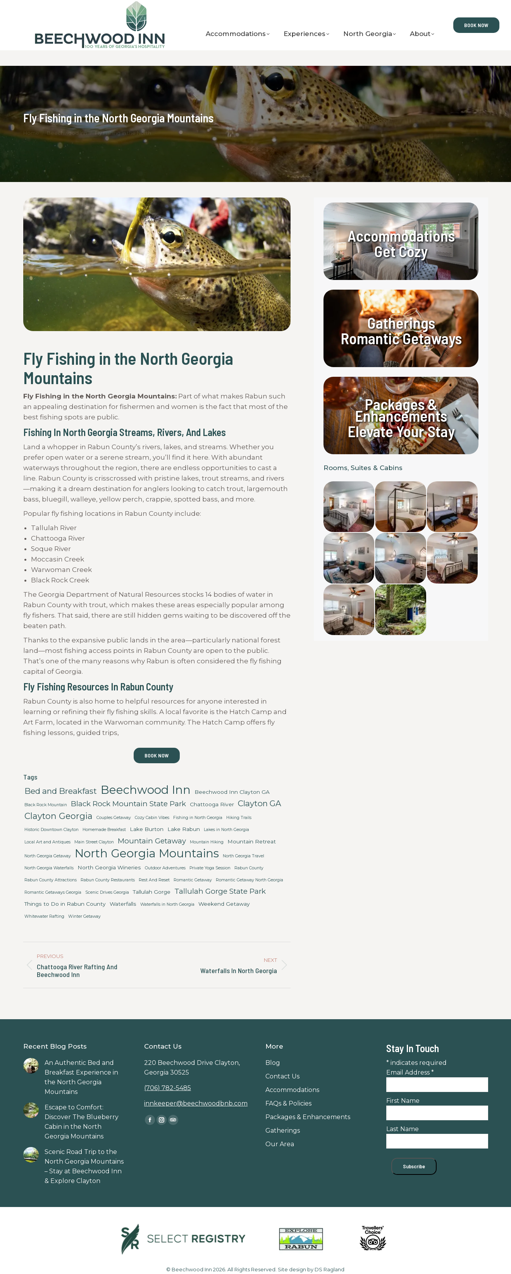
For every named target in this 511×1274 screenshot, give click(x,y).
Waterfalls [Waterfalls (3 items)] (123, 904)
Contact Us (25, 8)
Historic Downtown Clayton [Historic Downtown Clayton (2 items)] (51, 829)
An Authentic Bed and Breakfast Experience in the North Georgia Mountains (81, 1077)
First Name (403, 1100)
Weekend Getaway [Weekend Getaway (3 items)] (224, 904)
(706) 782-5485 (167, 1088)
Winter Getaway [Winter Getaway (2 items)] (84, 916)
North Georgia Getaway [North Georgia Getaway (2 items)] (47, 855)
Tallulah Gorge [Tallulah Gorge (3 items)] (151, 892)
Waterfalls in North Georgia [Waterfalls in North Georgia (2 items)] (167, 904)
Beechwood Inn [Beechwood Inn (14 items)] (146, 790)
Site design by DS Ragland (311, 1269)
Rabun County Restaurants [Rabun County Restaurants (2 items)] (108, 880)
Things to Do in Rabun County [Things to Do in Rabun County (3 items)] (65, 904)
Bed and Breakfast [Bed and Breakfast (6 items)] (60, 791)
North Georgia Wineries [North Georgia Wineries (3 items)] (109, 867)
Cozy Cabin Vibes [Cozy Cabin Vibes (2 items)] (152, 817)
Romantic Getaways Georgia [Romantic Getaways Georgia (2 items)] (52, 892)
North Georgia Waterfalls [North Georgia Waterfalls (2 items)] (49, 868)
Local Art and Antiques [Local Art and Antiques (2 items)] (47, 842)
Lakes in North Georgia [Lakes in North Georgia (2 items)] (226, 829)
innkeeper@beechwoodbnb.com (196, 1103)
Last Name (402, 1129)
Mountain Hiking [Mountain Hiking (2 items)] (207, 842)
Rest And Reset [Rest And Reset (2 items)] (154, 880)
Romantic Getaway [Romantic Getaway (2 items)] (193, 880)
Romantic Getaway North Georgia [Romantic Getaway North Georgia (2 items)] (249, 880)
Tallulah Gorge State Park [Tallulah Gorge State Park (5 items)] (220, 891)
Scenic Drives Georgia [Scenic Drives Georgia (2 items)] (107, 892)
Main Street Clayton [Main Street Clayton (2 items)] (94, 842)
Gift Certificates (74, 8)
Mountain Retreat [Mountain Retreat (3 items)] (251, 841)
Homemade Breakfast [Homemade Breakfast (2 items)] (104, 829)
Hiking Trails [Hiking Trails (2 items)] (238, 817)
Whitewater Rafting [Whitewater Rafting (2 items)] (44, 916)
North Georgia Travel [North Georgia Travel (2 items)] (243, 855)
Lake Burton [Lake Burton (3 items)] (146, 829)
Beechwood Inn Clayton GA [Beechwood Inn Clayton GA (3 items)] (232, 792)
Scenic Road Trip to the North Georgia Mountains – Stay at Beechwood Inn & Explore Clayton (84, 1166)
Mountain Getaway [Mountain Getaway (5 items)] (152, 840)
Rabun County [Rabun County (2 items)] (248, 868)
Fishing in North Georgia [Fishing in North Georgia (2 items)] (197, 817)
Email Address (410, 1072)
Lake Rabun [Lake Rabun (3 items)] (183, 829)
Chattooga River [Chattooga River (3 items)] (212, 804)
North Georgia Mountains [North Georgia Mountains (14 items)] (147, 853)
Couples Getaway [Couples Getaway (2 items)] (113, 817)
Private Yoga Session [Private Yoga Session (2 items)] (210, 868)
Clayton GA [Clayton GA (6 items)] (259, 803)
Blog (115, 8)
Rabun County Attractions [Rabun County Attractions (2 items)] (50, 880)
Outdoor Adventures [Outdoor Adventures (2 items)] (165, 868)
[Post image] (31, 1065)
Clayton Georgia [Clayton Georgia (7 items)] (58, 816)
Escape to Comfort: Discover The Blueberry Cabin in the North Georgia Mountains (82, 1122)
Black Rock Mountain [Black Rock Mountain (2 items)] (45, 804)
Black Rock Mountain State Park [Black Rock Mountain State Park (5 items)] (128, 803)
